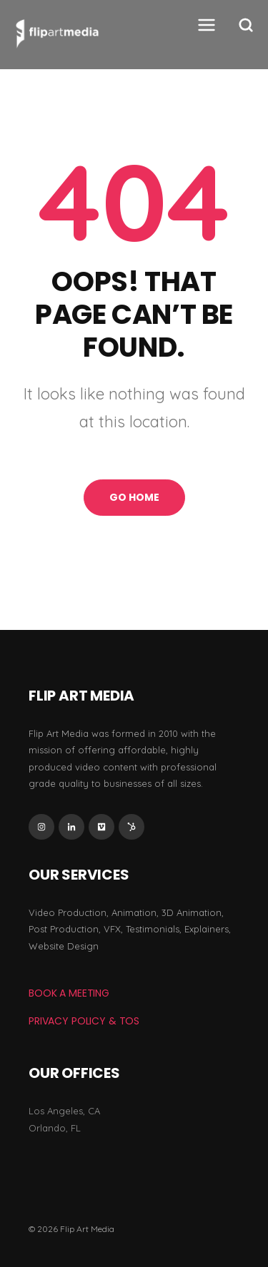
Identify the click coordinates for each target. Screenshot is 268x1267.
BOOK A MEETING (69, 993)
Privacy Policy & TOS (84, 1021)
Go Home (134, 497)
